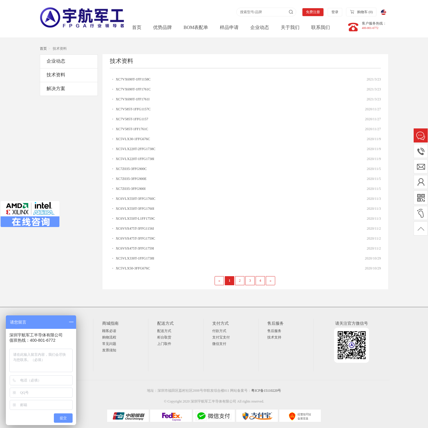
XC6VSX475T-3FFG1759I (135, 248)
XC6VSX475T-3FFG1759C (135, 238)
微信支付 (219, 344)
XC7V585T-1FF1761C (132, 129)
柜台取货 (164, 337)
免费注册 (313, 12)
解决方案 (56, 88)
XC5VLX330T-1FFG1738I (135, 258)
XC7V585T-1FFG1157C (133, 109)
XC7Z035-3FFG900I (130, 189)
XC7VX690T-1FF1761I (133, 99)
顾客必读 (109, 331)
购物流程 (109, 337)
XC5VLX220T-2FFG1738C (135, 149)
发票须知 (109, 350)
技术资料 (56, 74)
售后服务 (274, 331)
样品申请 (229, 27)
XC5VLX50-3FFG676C (133, 268)
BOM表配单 (196, 27)
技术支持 (274, 337)
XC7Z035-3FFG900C (131, 169)
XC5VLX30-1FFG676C (133, 139)
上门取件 (164, 344)
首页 (136, 27)
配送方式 (164, 331)
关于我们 (290, 27)
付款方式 (219, 331)
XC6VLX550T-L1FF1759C (135, 218)
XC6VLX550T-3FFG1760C (135, 199)
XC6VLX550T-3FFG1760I (135, 209)
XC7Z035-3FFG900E (131, 179)
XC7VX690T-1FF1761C (133, 89)
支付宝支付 (221, 337)
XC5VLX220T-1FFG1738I (135, 159)
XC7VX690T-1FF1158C (133, 79)
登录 (334, 12)
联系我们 (320, 27)
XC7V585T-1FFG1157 (132, 119)
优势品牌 (162, 27)
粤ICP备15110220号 (266, 391)
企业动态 (259, 27)
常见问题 (109, 344)
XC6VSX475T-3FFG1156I (135, 228)
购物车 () (361, 11)
